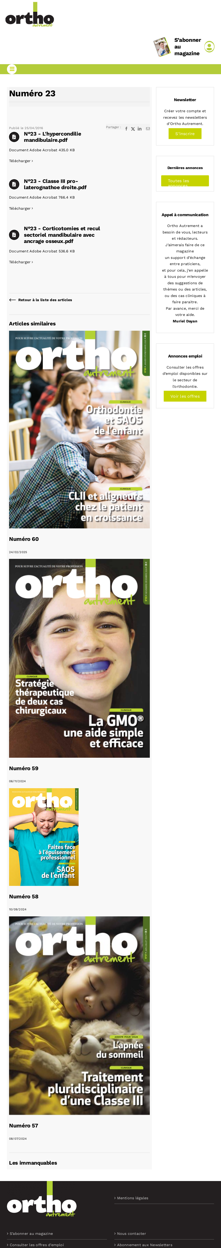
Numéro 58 (23, 896)
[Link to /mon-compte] (209, 46)
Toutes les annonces (178, 182)
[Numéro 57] (79, 919)
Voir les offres (185, 396)
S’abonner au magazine (31, 1233)
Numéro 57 (23, 1125)
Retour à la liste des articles (45, 300)
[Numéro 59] (79, 562)
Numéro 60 (24, 539)
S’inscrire (185, 133)
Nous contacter (131, 1233)
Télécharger (20, 161)
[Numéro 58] (44, 791)
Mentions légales (132, 1198)
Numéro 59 (23, 768)
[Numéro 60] (79, 334)
